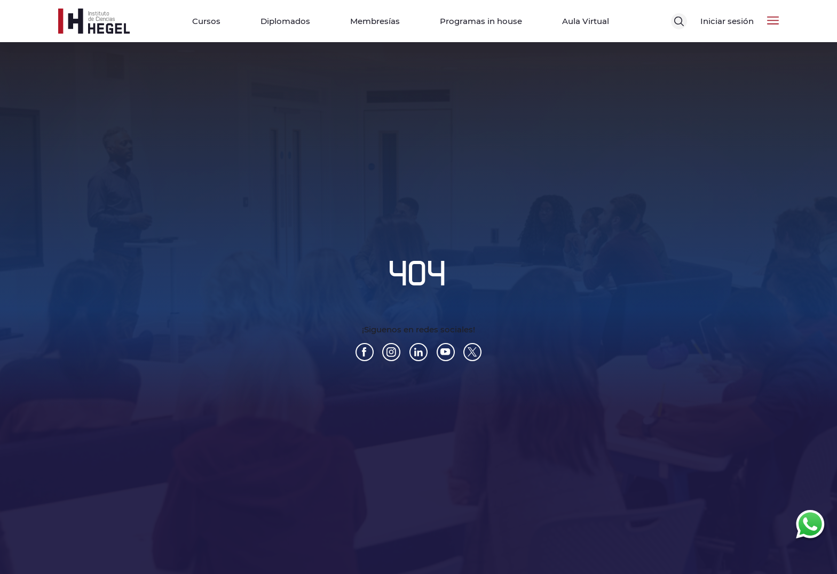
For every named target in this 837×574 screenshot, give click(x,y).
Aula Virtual (585, 21)
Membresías (375, 21)
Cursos (206, 21)
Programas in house (481, 21)
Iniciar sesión (727, 21)
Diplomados (285, 21)
